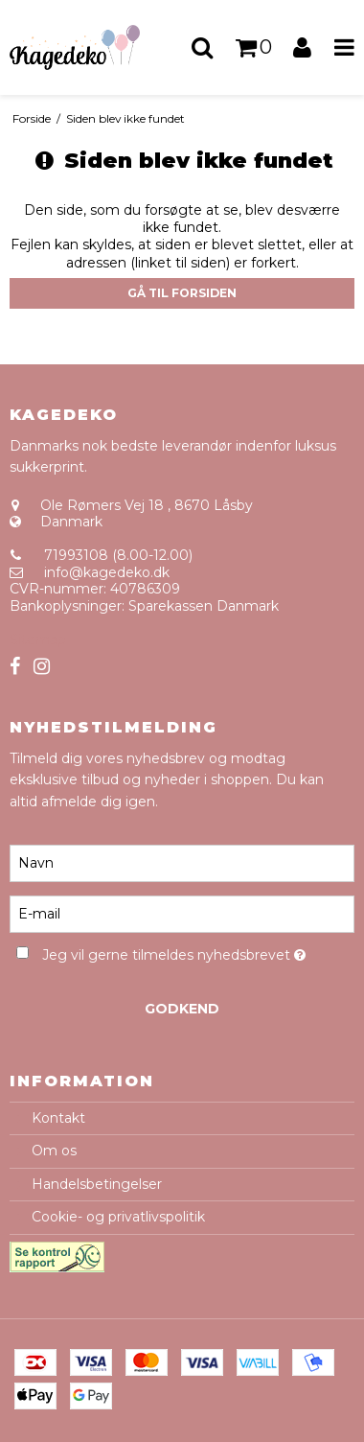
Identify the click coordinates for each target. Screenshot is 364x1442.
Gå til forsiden (182, 293)
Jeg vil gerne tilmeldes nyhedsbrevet (174, 952)
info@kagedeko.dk (107, 572)
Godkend (182, 1008)
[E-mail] (182, 912)
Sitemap (38, 639)
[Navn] (182, 862)
